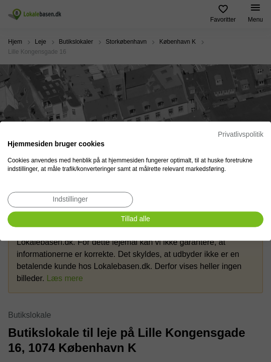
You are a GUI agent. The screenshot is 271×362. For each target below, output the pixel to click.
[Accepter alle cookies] (135, 219)
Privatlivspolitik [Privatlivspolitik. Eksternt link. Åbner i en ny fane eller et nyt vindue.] (240, 134)
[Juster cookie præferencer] (70, 200)
